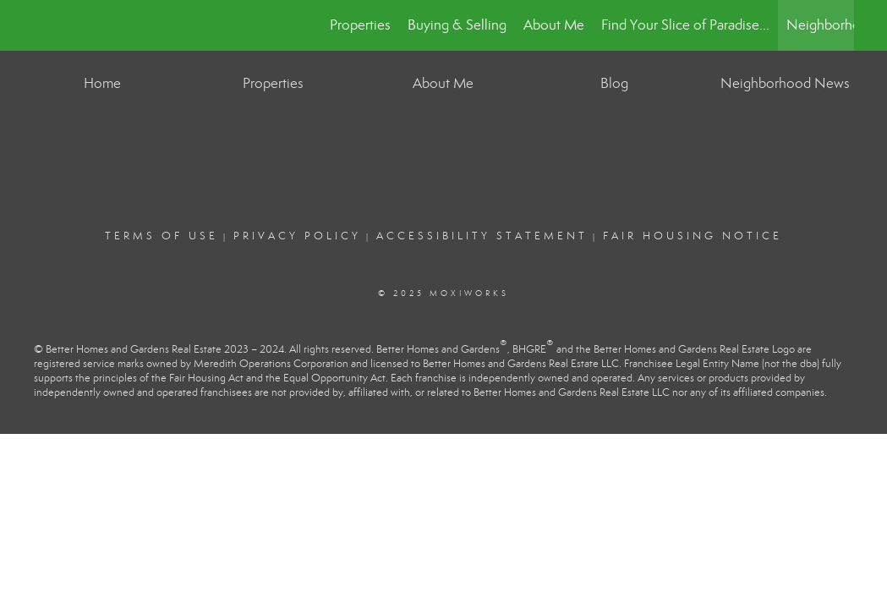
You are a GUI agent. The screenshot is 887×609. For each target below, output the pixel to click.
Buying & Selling (457, 25)
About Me (553, 25)
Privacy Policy (297, 236)
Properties (360, 25)
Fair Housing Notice (692, 236)
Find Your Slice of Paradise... (685, 25)
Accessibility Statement (482, 236)
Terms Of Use (161, 236)
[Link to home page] (43, 25)
